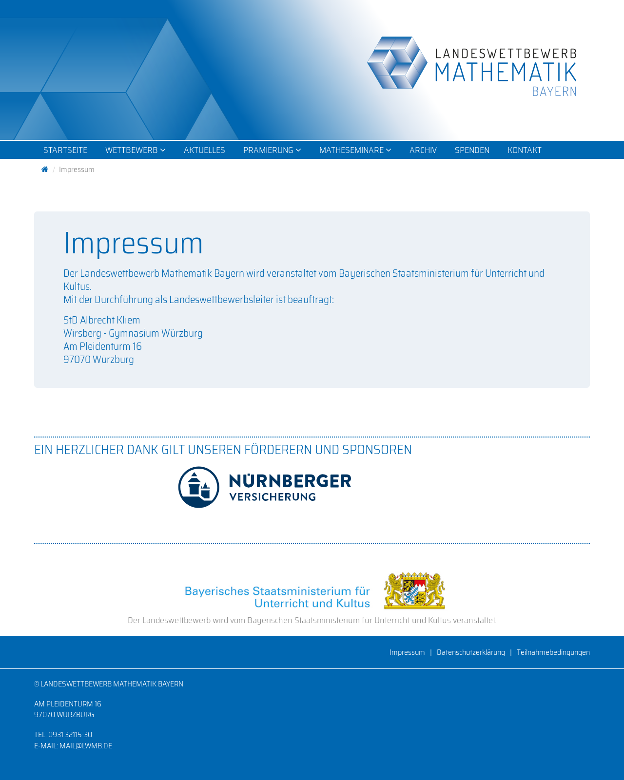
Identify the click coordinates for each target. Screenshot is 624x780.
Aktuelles (204, 150)
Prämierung (272, 150)
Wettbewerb (135, 150)
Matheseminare (355, 150)
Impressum (407, 652)
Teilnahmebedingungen (553, 652)
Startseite (65, 150)
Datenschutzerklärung (471, 652)
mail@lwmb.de (85, 746)
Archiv (423, 150)
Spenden (472, 150)
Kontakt (524, 150)
